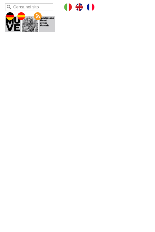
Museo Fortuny (34, 22)
